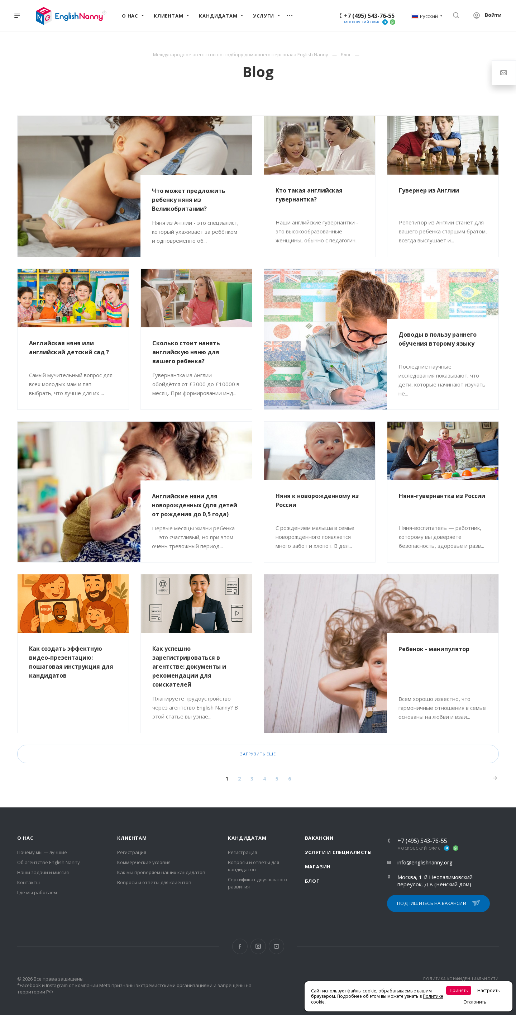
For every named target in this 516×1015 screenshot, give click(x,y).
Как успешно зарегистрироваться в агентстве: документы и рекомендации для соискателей (189, 666)
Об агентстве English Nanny (48, 862)
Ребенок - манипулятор (433, 649)
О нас (25, 838)
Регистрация (131, 852)
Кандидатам (247, 838)
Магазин (318, 866)
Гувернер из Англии (429, 190)
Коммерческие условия (144, 862)
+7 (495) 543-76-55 (369, 16)
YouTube (276, 946)
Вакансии (319, 838)
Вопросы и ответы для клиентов (154, 882)
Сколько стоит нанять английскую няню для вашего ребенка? (186, 352)
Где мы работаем (37, 892)
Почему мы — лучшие (42, 852)
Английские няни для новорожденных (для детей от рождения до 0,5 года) (194, 505)
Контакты (28, 882)
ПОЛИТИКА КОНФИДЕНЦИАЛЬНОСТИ (461, 978)
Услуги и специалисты (338, 852)
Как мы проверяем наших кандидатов (161, 872)
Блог (312, 881)
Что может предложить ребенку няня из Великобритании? (188, 200)
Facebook (240, 946)
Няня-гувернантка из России (442, 496)
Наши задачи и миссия (43, 872)
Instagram (258, 946)
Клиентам (132, 838)
